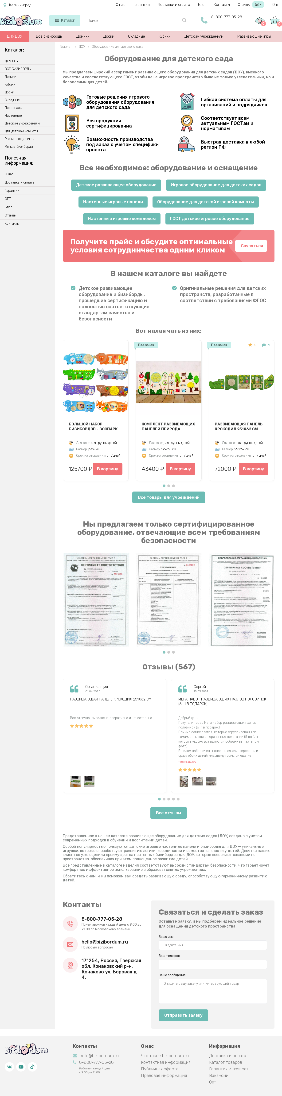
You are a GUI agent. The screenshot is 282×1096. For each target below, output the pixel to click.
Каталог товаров (225, 1062)
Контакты (222, 4)
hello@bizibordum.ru (105, 942)
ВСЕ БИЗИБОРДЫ (18, 69)
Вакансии (218, 1075)
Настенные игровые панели (113, 201)
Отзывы (251, 4)
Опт (275, 4)
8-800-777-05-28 (226, 17)
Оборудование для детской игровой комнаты (205, 201)
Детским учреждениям (203, 36)
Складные (136, 36)
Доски (108, 36)
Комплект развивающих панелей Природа (168, 426)
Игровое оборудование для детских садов (216, 185)
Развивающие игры (254, 36)
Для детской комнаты (21, 131)
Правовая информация (164, 1075)
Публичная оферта (159, 1069)
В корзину (107, 469)
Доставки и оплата (174, 4)
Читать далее (187, 761)
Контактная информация (166, 1062)
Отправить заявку (183, 1015)
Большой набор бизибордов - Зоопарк (93, 426)
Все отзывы (168, 813)
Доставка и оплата (19, 182)
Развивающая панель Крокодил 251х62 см (238, 426)
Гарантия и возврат (228, 1069)
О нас (120, 4)
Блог (202, 4)
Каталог (64, 20)
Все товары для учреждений (169, 497)
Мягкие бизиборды (19, 146)
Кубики (165, 36)
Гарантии (141, 4)
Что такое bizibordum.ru (165, 1056)
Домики (83, 36)
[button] (164, 485)
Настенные (13, 115)
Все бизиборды (49, 36)
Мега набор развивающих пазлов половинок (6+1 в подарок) (222, 701)
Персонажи (14, 108)
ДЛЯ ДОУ (14, 36)
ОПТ (8, 199)
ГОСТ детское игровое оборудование (210, 218)
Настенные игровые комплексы (122, 218)
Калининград (17, 5)
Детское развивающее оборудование (116, 185)
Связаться (252, 245)
